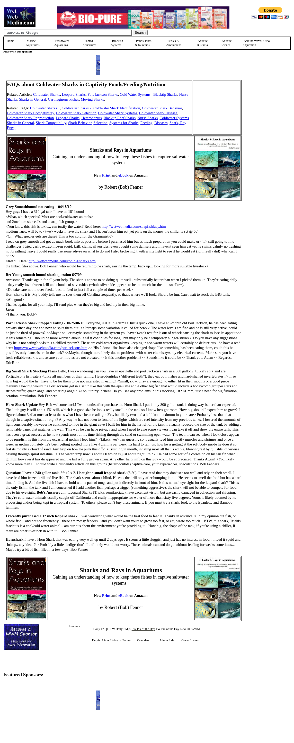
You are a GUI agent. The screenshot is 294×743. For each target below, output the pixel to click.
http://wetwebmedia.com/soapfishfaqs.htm (134, 226)
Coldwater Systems (174, 118)
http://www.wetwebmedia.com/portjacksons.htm (50, 348)
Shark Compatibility (51, 123)
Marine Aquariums (32, 43)
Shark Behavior (80, 123)
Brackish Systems (117, 43)
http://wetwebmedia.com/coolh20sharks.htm (62, 261)
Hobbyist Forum (120, 640)
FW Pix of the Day (167, 629)
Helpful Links (100, 640)
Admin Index (167, 640)
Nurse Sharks (148, 118)
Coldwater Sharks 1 (45, 108)
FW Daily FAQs (120, 629)
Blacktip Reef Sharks (120, 118)
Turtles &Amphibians (173, 43)
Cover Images (190, 640)
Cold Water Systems (135, 94)
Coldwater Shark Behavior (162, 108)
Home (10, 41)
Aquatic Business (202, 43)
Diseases (160, 123)
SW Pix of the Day (143, 629)
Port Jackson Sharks (102, 94)
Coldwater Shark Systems (117, 113)
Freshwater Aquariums (61, 43)
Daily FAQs (100, 629)
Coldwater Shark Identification (116, 108)
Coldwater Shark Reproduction (30, 118)
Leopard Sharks (74, 94)
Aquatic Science (226, 43)
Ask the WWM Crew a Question (256, 43)
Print (106, 175)
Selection (100, 123)
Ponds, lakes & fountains (143, 43)
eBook (123, 175)
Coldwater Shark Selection (76, 113)
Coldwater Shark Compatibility (30, 113)
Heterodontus (91, 118)
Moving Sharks (92, 99)
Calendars (143, 640)
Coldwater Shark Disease (158, 113)
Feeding (146, 123)
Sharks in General (32, 99)
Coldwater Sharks (46, 94)
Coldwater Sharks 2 (77, 108)
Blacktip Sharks (165, 94)
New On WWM (190, 629)
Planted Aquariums (89, 43)
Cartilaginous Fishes (63, 99)
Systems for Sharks (123, 123)
